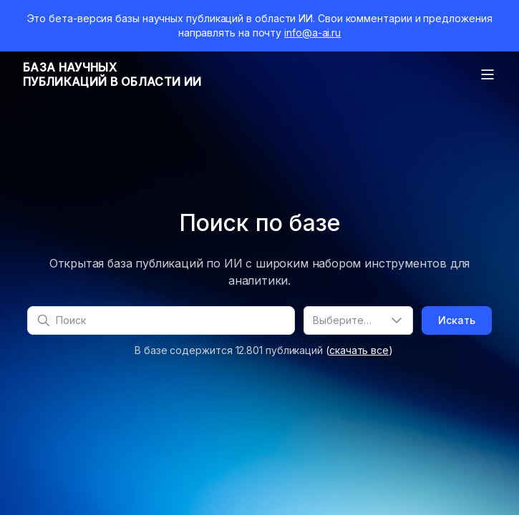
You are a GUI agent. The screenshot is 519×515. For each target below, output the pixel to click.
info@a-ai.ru (312, 32)
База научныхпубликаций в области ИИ (112, 74)
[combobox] (358, 320)
